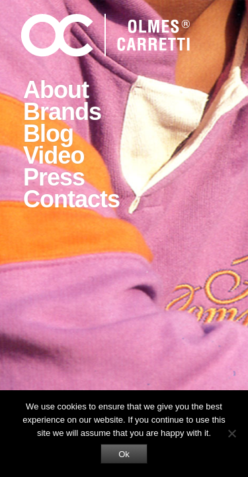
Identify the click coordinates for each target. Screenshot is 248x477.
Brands (62, 111)
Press (54, 177)
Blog (48, 133)
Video (53, 155)
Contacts (71, 199)
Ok (124, 454)
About (56, 89)
